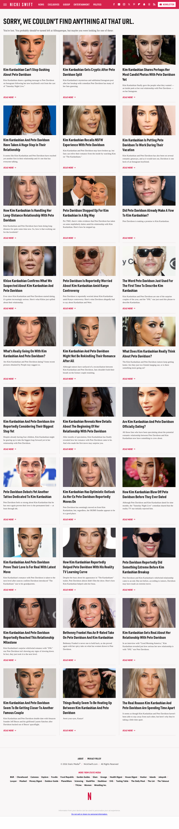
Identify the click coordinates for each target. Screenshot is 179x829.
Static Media (73, 764)
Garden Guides (83, 777)
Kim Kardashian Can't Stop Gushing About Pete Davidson (26, 72)
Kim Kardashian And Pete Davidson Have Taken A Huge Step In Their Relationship (26, 144)
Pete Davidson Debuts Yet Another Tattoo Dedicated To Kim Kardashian (27, 494)
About (80, 758)
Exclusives (53, 4)
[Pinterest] (134, 5)
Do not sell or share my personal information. (89, 814)
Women (87, 785)
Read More (8, 97)
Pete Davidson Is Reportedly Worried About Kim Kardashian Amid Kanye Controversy (87, 285)
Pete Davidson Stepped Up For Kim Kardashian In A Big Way (86, 213)
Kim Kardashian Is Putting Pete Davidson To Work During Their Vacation (143, 144)
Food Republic (67, 777)
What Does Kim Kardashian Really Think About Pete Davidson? (149, 353)
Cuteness (34, 777)
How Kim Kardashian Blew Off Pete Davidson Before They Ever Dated (145, 494)
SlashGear (102, 781)
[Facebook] (114, 5)
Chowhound (22, 777)
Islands (152, 777)
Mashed (23, 781)
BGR (12, 777)
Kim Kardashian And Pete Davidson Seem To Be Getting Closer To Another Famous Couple (28, 707)
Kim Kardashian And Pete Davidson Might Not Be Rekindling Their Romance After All (89, 355)
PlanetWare (66, 781)
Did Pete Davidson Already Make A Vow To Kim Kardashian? (148, 213)
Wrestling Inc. (100, 785)
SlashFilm (90, 781)
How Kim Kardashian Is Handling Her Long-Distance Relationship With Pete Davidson (28, 215)
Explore (44, 777)
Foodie (54, 777)
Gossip (66, 4)
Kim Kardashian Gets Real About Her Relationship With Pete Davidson (147, 635)
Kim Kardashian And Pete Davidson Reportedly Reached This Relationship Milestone (28, 637)
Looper (13, 781)
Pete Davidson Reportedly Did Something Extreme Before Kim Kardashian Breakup (143, 567)
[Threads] (149, 5)
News (41, 4)
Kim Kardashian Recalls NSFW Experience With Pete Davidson (83, 142)
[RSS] (154, 5)
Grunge (103, 777)
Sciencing (79, 781)
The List (151, 781)
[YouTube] (119, 5)
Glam (95, 777)
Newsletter (166, 4)
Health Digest (116, 777)
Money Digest (35, 781)
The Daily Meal (138, 781)
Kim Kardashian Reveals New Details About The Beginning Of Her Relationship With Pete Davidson (87, 426)
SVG (111, 781)
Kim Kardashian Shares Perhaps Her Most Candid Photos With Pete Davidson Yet (149, 74)
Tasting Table (122, 781)
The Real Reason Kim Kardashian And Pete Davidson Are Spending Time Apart (149, 705)
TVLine (78, 785)
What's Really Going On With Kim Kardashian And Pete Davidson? (25, 353)
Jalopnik (162, 777)
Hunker (143, 777)
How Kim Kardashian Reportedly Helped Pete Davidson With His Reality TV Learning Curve (88, 567)
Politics (97, 4)
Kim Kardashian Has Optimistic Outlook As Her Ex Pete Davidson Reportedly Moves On (89, 496)
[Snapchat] (144, 5)
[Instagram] (124, 5)
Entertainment (82, 4)
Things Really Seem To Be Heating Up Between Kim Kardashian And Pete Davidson (87, 707)
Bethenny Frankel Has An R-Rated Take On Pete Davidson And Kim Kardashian (88, 635)
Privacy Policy (94, 758)
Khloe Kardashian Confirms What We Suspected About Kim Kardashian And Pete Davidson (28, 285)
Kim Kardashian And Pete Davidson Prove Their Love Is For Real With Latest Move (29, 567)
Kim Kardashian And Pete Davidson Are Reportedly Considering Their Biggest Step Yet (29, 426)
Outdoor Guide (51, 781)
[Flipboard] (139, 5)
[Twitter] (129, 5)
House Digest (131, 777)
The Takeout (163, 781)
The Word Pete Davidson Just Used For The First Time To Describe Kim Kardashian (148, 285)
